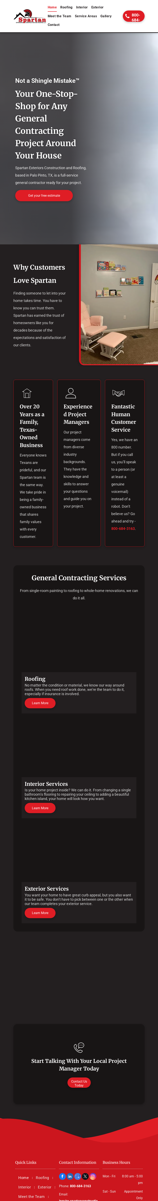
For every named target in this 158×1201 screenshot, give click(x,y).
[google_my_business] (77, 1177)
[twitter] (85, 1177)
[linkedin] (70, 1177)
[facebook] (62, 1177)
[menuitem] (52, 7)
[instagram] (92, 1177)
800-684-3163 (123, 528)
